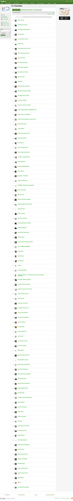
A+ (66, 1)
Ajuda (55, 3)
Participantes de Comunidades (26, 9)
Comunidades (8, 3)
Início (2, 3)
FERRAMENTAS (22, 494)
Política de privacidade (65, 498)
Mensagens (4, 16)
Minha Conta (24, 3)
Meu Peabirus (16, 3)
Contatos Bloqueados (38, 9)
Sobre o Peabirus (40, 3)
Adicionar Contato (5, 23)
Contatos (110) (4, 17)
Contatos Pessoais (16, 9)
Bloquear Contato (5, 25)
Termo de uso (56, 498)
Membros (32, 3)
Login (71, 1)
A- (67, 1)
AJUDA (36, 494)
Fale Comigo (4, 22)
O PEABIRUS (7, 494)
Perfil (3, 14)
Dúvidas (49, 3)
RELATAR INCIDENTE (50, 494)
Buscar (2, 29)
